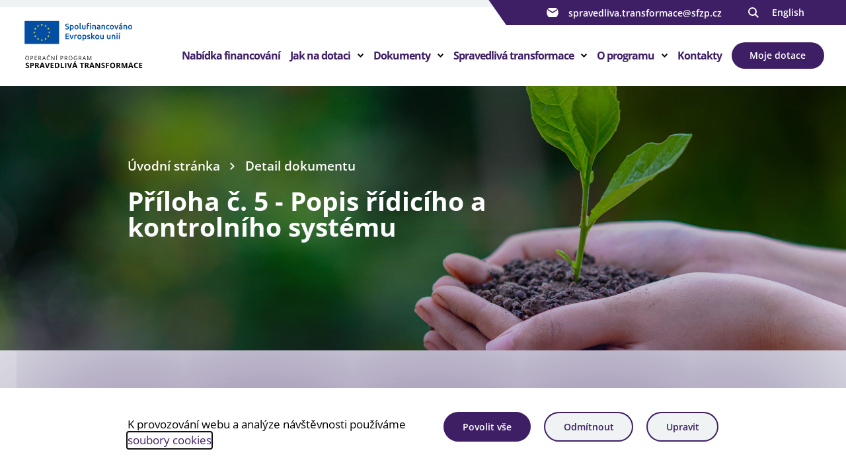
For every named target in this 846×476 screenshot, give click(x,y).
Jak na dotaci (320, 55)
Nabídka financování (231, 55)
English (788, 12)
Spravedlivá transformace (513, 55)
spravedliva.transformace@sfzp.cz (632, 12)
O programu (625, 55)
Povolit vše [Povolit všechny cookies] (487, 426)
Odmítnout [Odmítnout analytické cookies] (589, 426)
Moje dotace (778, 55)
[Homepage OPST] (102, 47)
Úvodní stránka (174, 166)
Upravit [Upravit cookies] (682, 426)
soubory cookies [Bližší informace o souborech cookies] (170, 440)
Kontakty (699, 55)
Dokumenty (401, 55)
